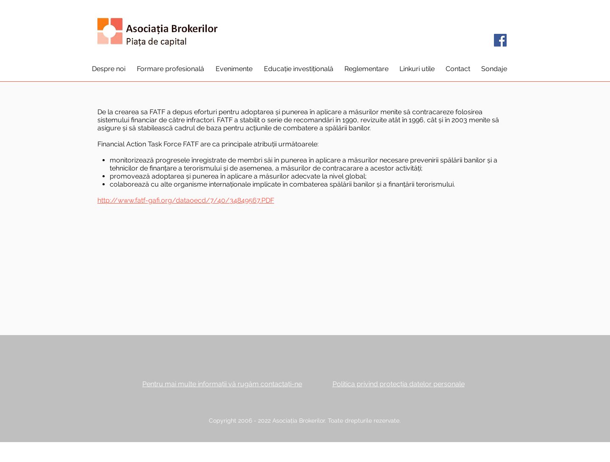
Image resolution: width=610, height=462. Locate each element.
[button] (108, 69)
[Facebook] (500, 40)
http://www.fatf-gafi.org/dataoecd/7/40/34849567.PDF (185, 200)
